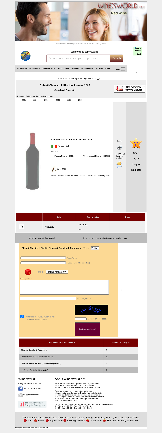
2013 (80, 100)
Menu (120, 69)
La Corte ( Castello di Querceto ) (34, 373)
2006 (58, 100)
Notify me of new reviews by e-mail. (40, 320)
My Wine (99, 68)
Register (138, 50)
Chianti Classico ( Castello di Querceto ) (37, 359)
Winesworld (22, 68)
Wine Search (34, 68)
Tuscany (61, 146)
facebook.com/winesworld (32, 391)
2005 (46, 100)
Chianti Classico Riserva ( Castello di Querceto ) (41, 366)
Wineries (75, 68)
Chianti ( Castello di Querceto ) (34, 353)
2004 (35, 100)
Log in (138, 48)
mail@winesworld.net (31, 398)
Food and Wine (48, 68)
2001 (24, 100)
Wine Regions (87, 68)
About (108, 68)
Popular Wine (63, 68)
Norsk (139, 54)
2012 (69, 100)
